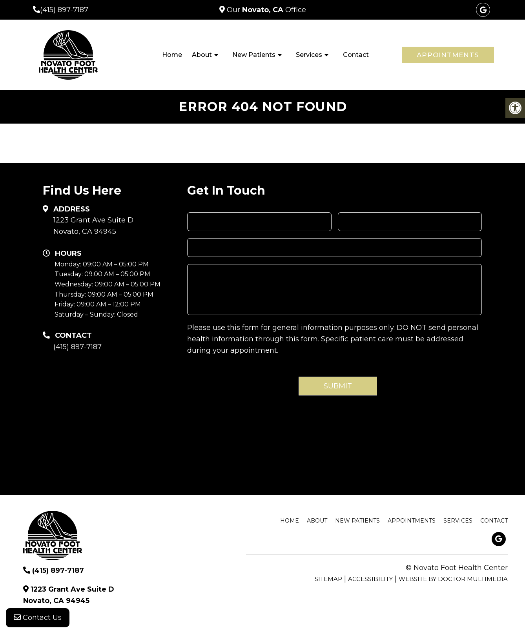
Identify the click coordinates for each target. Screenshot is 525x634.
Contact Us (38, 618)
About (202, 54)
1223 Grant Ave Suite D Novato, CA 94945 (93, 226)
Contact (356, 54)
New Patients (253, 54)
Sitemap (328, 579)
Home (172, 54)
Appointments (448, 55)
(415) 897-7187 (64, 9)
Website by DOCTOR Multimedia (453, 579)
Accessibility (370, 579)
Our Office (265, 9)
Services (309, 54)
